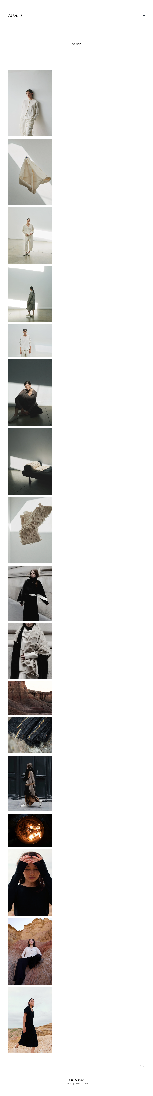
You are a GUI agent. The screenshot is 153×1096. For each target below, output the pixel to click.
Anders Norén (81, 1083)
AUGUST (80, 1080)
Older (142, 1066)
